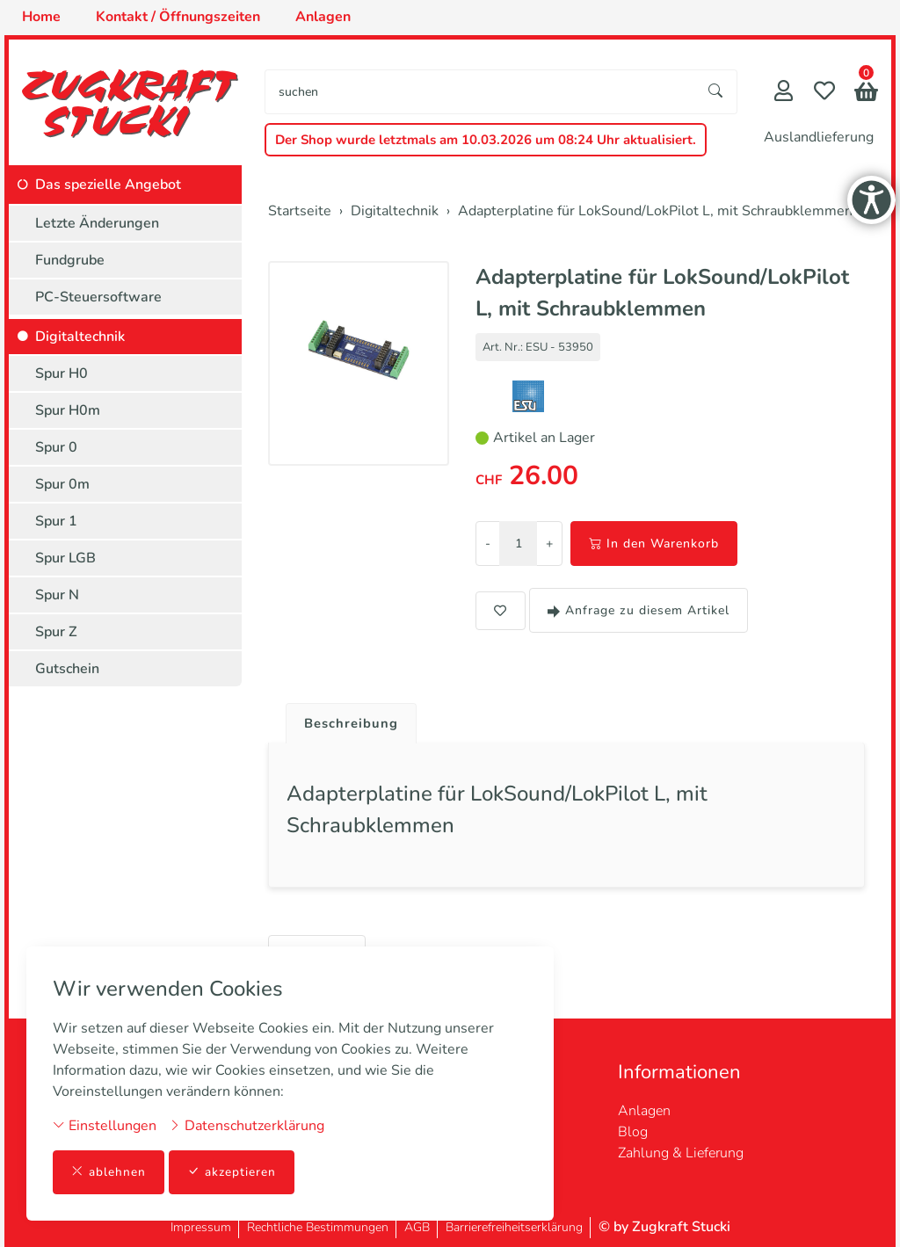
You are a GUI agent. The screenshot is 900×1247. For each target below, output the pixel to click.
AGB (417, 1227)
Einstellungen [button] (104, 1125)
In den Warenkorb (654, 543)
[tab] (347, 719)
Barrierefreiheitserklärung (514, 1227)
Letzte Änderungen (97, 223)
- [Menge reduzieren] (487, 543)
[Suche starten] (716, 91)
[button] (866, 93)
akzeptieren (232, 1172)
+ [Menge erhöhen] (549, 543)
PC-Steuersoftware (98, 297)
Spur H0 (61, 373)
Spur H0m (67, 410)
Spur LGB (65, 558)
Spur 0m (62, 484)
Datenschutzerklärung (246, 1125)
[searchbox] (480, 91)
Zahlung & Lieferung (681, 1153)
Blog (633, 1132)
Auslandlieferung (819, 137)
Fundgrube (70, 260)
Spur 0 (56, 447)
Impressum (201, 1227)
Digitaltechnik (80, 336)
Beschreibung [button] (354, 724)
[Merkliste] (824, 92)
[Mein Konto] (783, 92)
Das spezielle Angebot (108, 184)
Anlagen (644, 1110)
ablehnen (108, 1172)
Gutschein (67, 668)
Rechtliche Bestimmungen (317, 1227)
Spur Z (56, 632)
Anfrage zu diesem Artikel (638, 610)
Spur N (57, 595)
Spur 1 (56, 521)
